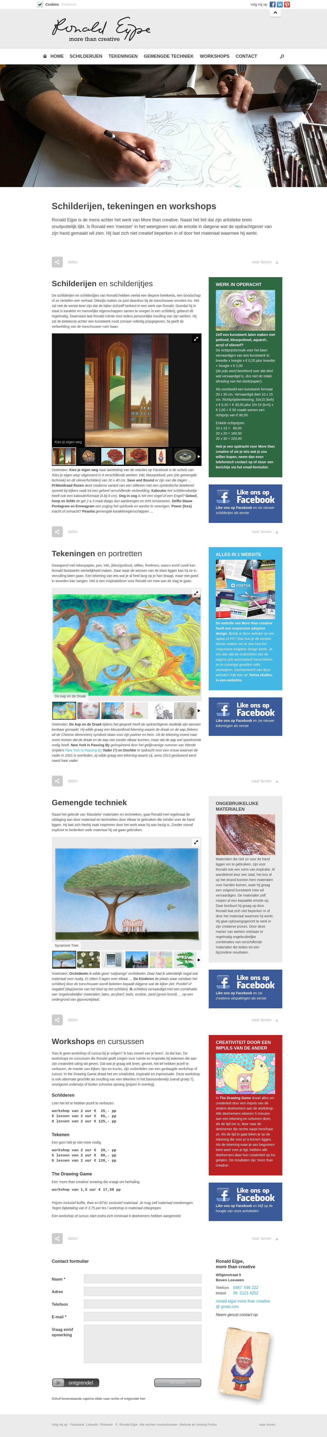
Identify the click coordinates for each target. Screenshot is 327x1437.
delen (73, 262)
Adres (57, 1292)
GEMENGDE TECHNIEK (169, 56)
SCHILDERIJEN (86, 56)
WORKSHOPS (214, 56)
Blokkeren (69, 4)
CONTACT (246, 56)
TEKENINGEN (123, 56)
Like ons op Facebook (234, 508)
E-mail (59, 1317)
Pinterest (286, 4)
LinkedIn (92, 1424)
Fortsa (212, 1424)
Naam (58, 1279)
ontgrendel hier (134, 1398)
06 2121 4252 (245, 1293)
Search (282, 56)
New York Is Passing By (83, 750)
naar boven (261, 262)
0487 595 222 (245, 1287)
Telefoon (60, 1304)
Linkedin (279, 4)
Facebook (272, 4)
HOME (57, 56)
